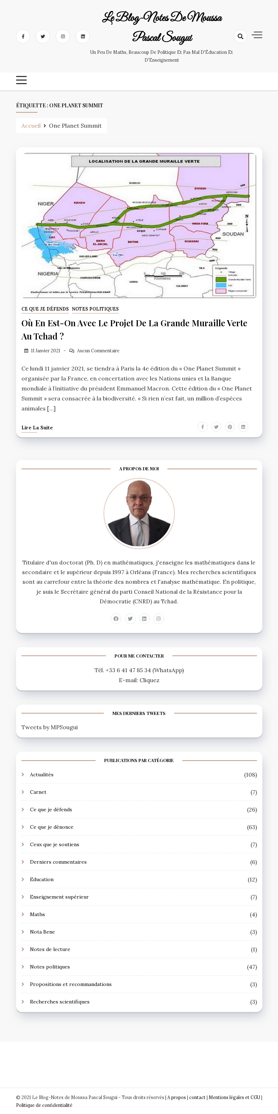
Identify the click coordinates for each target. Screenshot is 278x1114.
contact (197, 1096)
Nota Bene (42, 931)
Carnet (38, 791)
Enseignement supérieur (59, 896)
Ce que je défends (45, 309)
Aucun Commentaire (98, 350)
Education (42, 878)
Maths (37, 913)
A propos (176, 1096)
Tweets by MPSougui (49, 726)
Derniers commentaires (58, 861)
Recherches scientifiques (60, 1001)
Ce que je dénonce (52, 826)
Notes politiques (95, 309)
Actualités (42, 774)
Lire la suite (37, 427)
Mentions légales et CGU (235, 1096)
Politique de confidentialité (44, 1104)
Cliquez (150, 679)
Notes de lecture (50, 948)
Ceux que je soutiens (54, 843)
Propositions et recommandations (71, 983)
